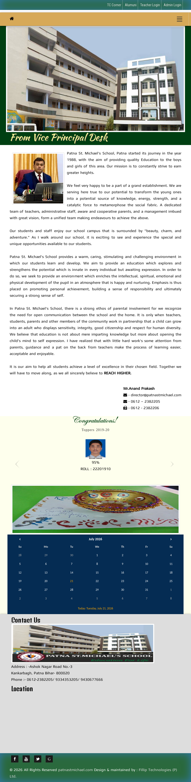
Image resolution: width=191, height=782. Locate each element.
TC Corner (114, 5)
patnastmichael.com (75, 770)
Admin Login (172, 5)
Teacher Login (150, 5)
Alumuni (131, 5)
